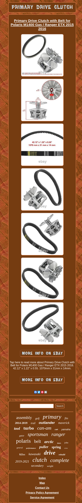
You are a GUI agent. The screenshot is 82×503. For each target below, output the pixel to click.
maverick (63, 423)
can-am (44, 428)
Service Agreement (42, 497)
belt (37, 441)
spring (56, 447)
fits (66, 418)
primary (52, 417)
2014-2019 (21, 423)
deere (59, 443)
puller (43, 447)
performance (31, 448)
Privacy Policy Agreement (42, 492)
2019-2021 (22, 461)
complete (59, 460)
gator (21, 435)
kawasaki (35, 454)
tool (17, 428)
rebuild (62, 454)
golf (37, 418)
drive (49, 453)
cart (56, 429)
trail (33, 423)
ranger (58, 434)
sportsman (38, 434)
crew (66, 448)
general (20, 448)
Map (42, 482)
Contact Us (42, 487)
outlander (47, 423)
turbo (28, 428)
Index (42, 478)
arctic (49, 441)
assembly (24, 417)
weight (50, 466)
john (66, 442)
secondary (37, 465)
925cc (22, 454)
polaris (23, 441)
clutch (39, 460)
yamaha (65, 429)
